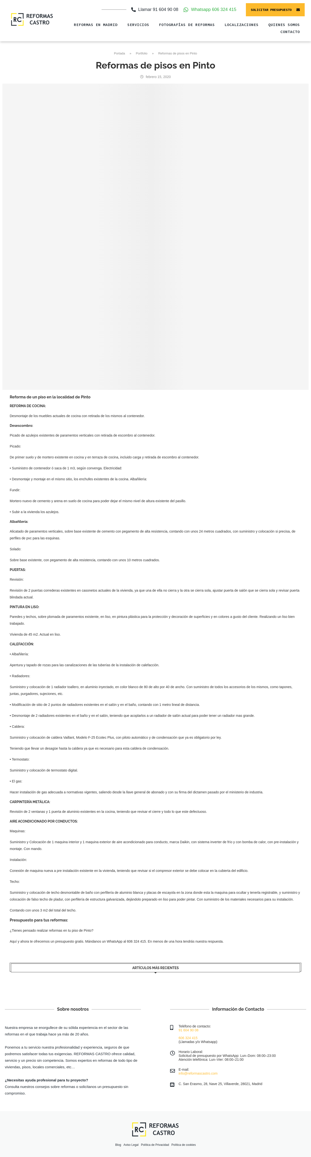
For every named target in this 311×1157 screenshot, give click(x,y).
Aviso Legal (130, 1145)
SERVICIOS (138, 24)
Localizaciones (242, 24)
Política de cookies (184, 1145)
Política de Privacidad (155, 1145)
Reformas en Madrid (96, 24)
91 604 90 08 (189, 1030)
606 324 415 (188, 1038)
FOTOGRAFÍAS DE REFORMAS (187, 24)
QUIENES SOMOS (284, 24)
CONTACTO (290, 31)
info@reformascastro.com (198, 1073)
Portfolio (141, 53)
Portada (119, 53)
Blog (118, 1145)
